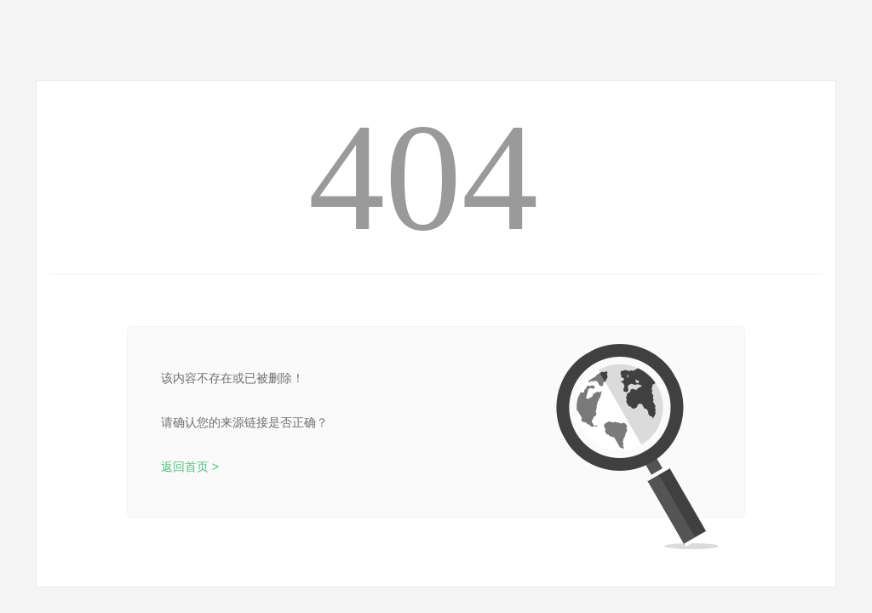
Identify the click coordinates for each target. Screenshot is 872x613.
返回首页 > (190, 466)
